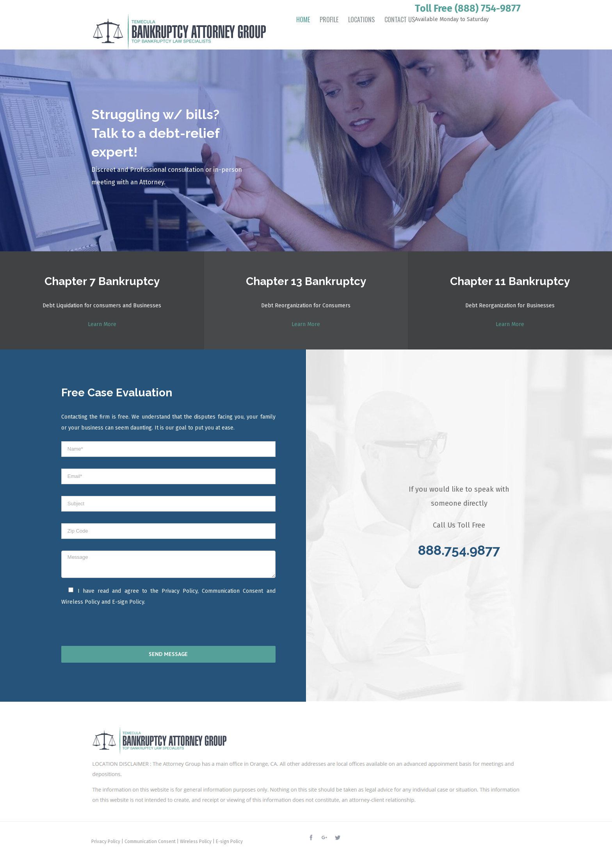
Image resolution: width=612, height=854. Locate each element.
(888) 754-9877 (488, 8)
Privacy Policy (179, 591)
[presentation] (111, 628)
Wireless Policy (80, 602)
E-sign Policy (128, 602)
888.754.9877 (459, 550)
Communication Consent (232, 591)
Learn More (102, 324)
